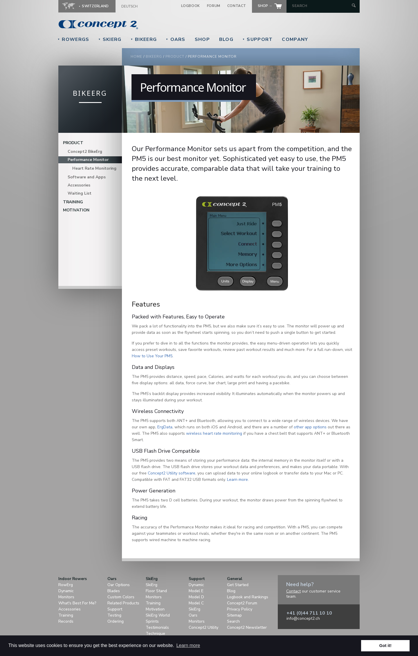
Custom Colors (120, 597)
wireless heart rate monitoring (214, 433)
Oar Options (118, 585)
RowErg (65, 585)
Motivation (76, 210)
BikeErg (144, 39)
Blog (226, 39)
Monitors (66, 597)
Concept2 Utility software (171, 473)
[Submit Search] (354, 5)
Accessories (79, 185)
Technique (155, 633)
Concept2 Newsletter (247, 627)
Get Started (237, 585)
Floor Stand (156, 591)
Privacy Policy (239, 609)
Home (136, 56)
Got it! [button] (385, 645)
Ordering (115, 621)
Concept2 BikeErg (85, 151)
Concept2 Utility (203, 627)
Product (174, 56)
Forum (213, 5)
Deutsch (129, 6)
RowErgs (73, 39)
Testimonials (157, 627)
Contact (236, 5)
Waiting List (79, 193)
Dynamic (66, 591)
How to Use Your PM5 (152, 356)
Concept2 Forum (242, 603)
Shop (202, 39)
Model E (196, 591)
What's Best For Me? (77, 603)
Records (65, 621)
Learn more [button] (188, 645)
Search (233, 621)
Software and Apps (87, 177)
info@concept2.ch (303, 618)
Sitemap (234, 615)
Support (257, 39)
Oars (175, 39)
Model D (196, 597)
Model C (196, 603)
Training (73, 202)
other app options (310, 427)
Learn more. (238, 479)
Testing (114, 615)
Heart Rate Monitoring (94, 168)
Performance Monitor (88, 159)
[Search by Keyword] (321, 5)
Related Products (123, 603)
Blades (113, 591)
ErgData (164, 427)
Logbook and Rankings (247, 597)
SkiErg (109, 39)
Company (295, 39)
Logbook (190, 5)
